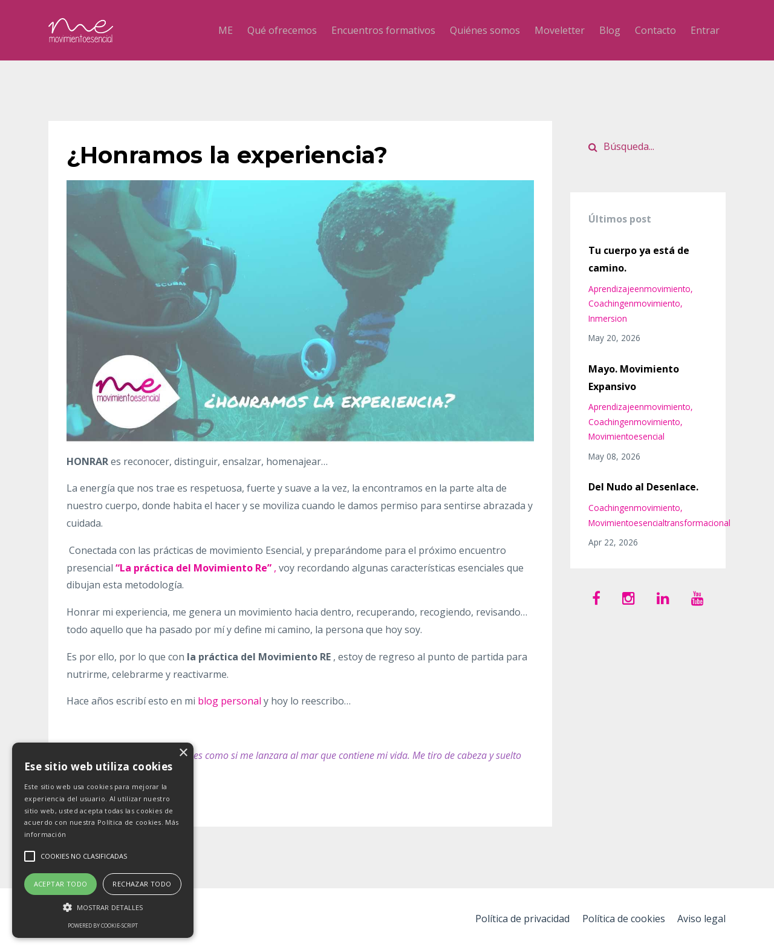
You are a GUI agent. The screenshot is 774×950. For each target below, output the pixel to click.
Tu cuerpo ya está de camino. (638, 259)
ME (225, 30)
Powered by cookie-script (103, 925)
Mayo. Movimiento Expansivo (633, 377)
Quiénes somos (485, 30)
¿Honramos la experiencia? (236, 154)
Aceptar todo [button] (61, 883)
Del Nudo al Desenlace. (643, 486)
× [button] (182, 753)
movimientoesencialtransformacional (659, 523)
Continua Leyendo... (114, 799)
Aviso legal (701, 919)
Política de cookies (621, 919)
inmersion (607, 318)
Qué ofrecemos (282, 30)
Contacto (655, 30)
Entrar (705, 30)
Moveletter (560, 30)
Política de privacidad (518, 919)
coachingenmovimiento (634, 303)
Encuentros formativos (383, 30)
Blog (609, 30)
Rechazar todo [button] (141, 883)
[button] (102, 907)
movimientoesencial (626, 436)
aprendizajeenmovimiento (639, 288)
